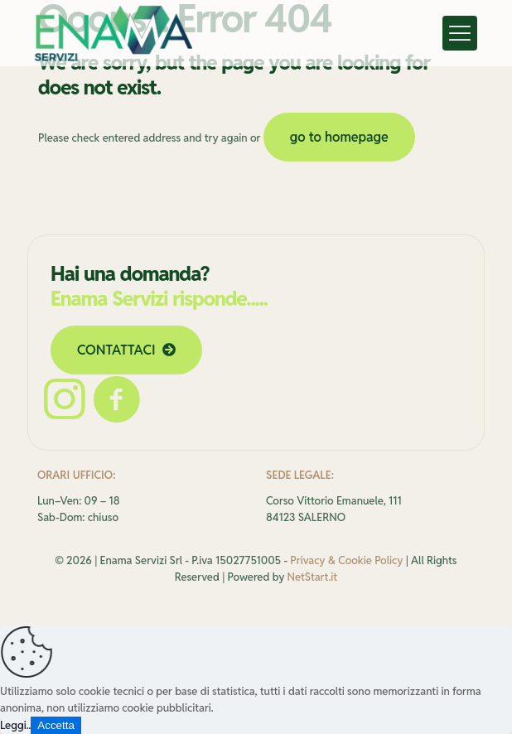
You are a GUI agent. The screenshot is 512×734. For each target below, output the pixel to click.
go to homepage (339, 137)
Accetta (55, 725)
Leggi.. (15, 725)
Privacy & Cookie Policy (346, 560)
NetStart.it (312, 577)
